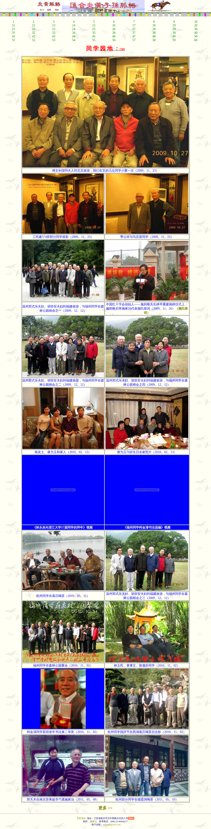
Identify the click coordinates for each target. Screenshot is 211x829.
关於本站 (81, 818)
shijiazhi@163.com (112, 824)
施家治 (93, 821)
